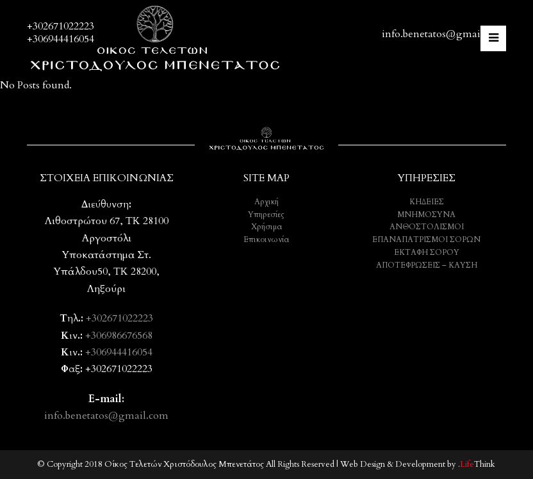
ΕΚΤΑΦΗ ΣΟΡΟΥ (426, 252)
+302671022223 (60, 26)
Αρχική (266, 202)
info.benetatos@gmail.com (444, 34)
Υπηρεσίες (266, 214)
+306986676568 (118, 336)
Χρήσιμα (266, 227)
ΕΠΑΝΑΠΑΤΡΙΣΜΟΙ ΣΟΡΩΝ (426, 239)
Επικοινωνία (266, 239)
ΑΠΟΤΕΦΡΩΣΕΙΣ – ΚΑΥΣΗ (426, 265)
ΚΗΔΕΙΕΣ (426, 202)
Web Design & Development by (417, 464)
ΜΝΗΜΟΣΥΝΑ (426, 214)
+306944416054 (60, 39)
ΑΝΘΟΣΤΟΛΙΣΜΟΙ (427, 227)
